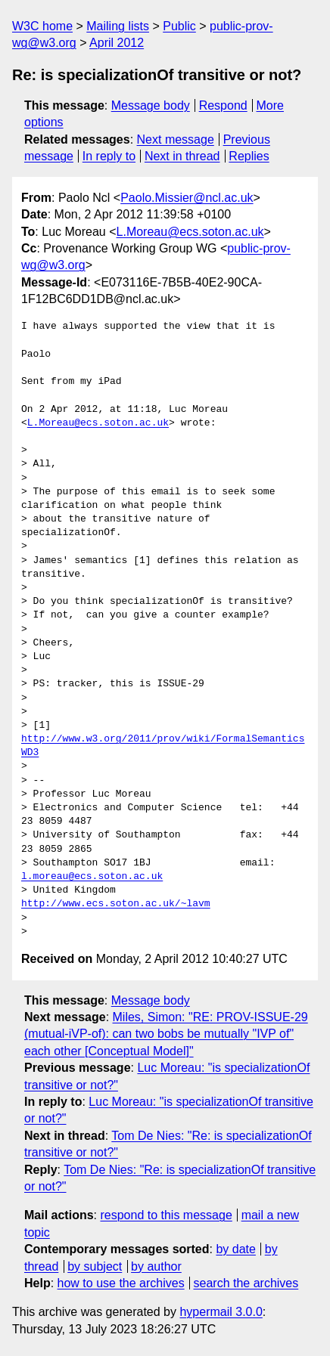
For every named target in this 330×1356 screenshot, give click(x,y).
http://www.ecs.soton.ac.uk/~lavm (115, 904)
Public (179, 26)
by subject (94, 1266)
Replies (249, 156)
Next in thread (182, 156)
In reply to (108, 156)
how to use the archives (121, 1283)
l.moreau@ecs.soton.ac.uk (92, 877)
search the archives (246, 1283)
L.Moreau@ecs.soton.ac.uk (190, 231)
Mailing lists (117, 26)
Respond (223, 105)
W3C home (42, 26)
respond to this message (166, 1215)
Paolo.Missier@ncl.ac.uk (186, 197)
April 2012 (116, 42)
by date (235, 1249)
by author (156, 1266)
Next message (175, 139)
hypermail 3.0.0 (220, 1311)
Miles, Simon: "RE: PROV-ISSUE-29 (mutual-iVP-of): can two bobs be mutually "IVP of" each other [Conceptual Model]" (166, 1034)
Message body (150, 105)
